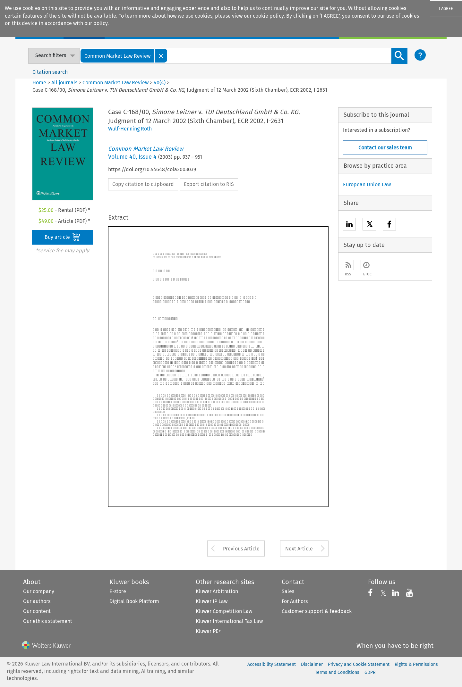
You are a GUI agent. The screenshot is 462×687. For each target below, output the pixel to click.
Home (39, 83)
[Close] (161, 55)
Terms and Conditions (337, 672)
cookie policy (268, 16)
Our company (38, 591)
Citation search (50, 72)
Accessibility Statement (271, 664)
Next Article (299, 549)
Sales (288, 591)
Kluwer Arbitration (217, 591)
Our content (37, 611)
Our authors (36, 601)
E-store (117, 591)
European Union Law (367, 184)
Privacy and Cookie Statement (358, 664)
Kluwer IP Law (211, 601)
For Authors (295, 601)
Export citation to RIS (209, 184)
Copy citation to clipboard (143, 184)
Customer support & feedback (317, 611)
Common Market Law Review (115, 83)
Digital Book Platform (134, 601)
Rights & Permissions (416, 664)
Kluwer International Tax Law (229, 621)
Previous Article (241, 549)
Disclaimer (312, 664)
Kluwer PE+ (208, 631)
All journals (65, 83)
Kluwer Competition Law (224, 611)
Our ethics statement (47, 621)
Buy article (63, 237)
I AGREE (446, 8)
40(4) (160, 83)
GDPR (369, 672)
